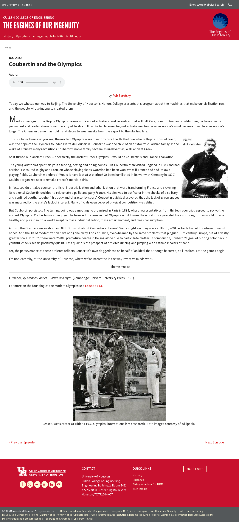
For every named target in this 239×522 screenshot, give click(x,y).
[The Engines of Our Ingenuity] (222, 23)
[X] (30, 484)
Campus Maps (100, 511)
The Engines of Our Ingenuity (41, 25)
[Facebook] (23, 484)
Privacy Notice (64, 514)
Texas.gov (141, 511)
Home (7, 47)
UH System (129, 511)
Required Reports (149, 514)
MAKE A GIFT (195, 469)
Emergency (116, 511)
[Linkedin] (52, 484)
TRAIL (181, 511)
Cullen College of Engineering (28, 18)
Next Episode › (215, 442)
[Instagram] (44, 484)
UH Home (64, 511)
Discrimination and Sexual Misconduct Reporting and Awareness (37, 518)
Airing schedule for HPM (48, 36)
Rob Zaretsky (121, 96)
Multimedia (73, 36)
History (8, 36)
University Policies (84, 518)
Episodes (22, 36)
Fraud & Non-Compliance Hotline (20, 514)
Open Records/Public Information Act (94, 514)
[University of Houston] (17, 5)
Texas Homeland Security (162, 511)
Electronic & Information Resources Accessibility (187, 514)
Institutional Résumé (127, 514)
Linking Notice (47, 514)
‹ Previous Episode (22, 442)
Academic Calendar (81, 511)
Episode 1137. (94, 286)
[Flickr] (37, 484)
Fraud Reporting (194, 511)
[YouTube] (59, 484)
